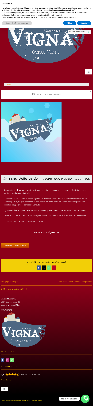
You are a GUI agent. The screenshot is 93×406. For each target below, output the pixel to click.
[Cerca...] (46, 85)
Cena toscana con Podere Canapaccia (74, 282)
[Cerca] (5, 85)
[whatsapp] (12, 360)
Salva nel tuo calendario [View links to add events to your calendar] (15, 245)
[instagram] (7, 360)
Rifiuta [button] (69, 23)
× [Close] (90, 91)
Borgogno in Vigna (10, 282)
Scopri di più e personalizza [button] (17, 23)
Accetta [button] (84, 23)
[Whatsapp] (85, 399)
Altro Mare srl (38, 400)
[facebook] (2, 360)
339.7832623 (6, 310)
